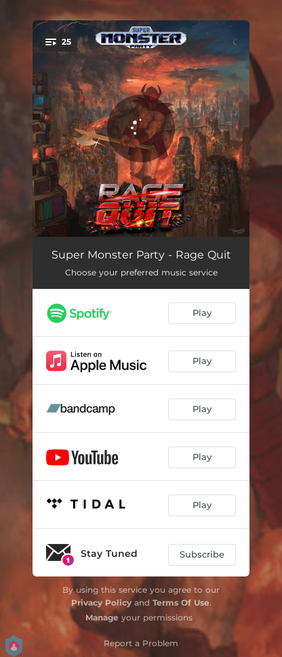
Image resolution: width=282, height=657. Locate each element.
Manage (102, 617)
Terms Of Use (181, 602)
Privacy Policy (101, 602)
